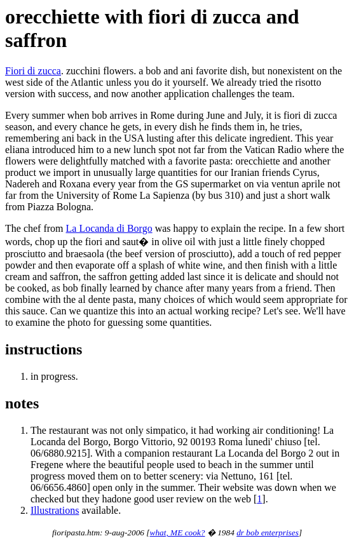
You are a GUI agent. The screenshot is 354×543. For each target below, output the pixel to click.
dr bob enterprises (267, 532)
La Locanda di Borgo (109, 228)
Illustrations (55, 510)
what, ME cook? (177, 532)
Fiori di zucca (33, 70)
